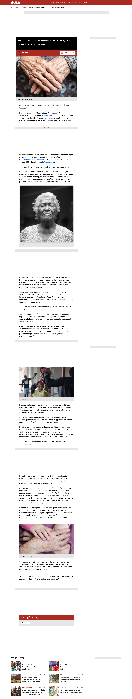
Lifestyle (70, 2)
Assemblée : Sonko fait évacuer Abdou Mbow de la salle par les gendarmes (33, 667)
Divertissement (61, 2)
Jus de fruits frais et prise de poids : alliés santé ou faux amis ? (71, 692)
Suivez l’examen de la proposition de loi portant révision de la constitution (31, 679)
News (52, 2)
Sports (85, 2)
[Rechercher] (119, 3)
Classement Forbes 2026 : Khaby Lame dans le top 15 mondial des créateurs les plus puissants (33, 692)
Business (78, 2)
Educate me (25, 623)
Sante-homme (23, 7)
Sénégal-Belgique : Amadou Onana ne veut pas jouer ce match (70, 667)
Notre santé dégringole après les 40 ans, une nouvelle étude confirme (46, 7)
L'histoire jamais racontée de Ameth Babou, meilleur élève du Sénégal (71, 679)
